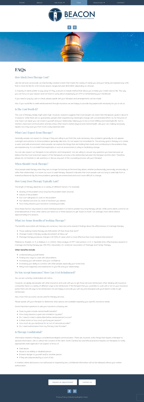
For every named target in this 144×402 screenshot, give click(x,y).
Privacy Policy (61, 397)
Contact (121, 3)
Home (22, 3)
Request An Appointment (62, 382)
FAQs (79, 3)
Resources (98, 3)
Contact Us (87, 382)
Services (59, 3)
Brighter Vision (82, 397)
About (39, 3)
